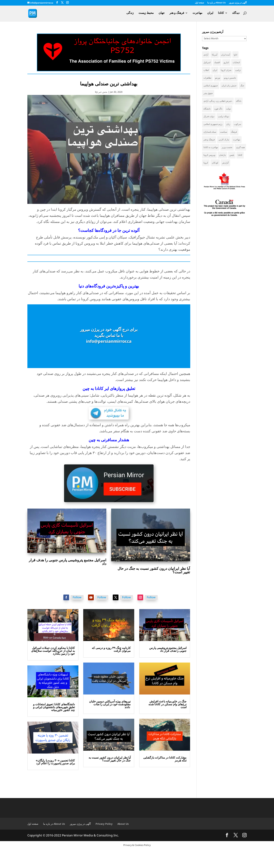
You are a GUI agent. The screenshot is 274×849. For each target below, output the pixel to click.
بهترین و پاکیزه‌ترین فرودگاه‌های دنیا (109, 286)
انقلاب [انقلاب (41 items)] (206, 70)
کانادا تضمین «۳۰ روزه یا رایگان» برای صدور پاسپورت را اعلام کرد (55, 761)
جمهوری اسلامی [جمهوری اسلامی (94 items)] (210, 85)
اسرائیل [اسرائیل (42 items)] (206, 62)
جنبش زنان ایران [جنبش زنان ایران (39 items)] (229, 85)
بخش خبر (102, 91)
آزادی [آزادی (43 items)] (205, 54)
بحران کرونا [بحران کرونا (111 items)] (226, 70)
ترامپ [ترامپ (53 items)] (238, 70)
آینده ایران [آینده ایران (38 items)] (225, 54)
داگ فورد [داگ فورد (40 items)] (218, 108)
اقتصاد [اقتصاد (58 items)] (217, 62)
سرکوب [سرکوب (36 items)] (237, 124)
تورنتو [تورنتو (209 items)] (217, 77)
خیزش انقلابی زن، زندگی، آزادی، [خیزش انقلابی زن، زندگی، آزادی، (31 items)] (217, 100)
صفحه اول (199, 3)
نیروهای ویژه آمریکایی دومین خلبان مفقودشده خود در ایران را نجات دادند (110, 704)
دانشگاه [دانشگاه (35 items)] (206, 108)
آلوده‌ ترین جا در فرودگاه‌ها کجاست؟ (108, 230)
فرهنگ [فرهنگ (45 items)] (234, 131)
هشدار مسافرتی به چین (109, 440)
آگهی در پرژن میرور (238, 3)
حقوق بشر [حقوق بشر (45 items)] (208, 93)
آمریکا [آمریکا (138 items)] (214, 54)
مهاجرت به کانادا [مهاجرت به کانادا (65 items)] (210, 147)
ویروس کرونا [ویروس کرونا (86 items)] (209, 154)
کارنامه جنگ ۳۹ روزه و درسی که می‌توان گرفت (111, 649)
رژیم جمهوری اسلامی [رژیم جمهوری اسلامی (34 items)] (212, 124)
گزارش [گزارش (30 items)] (225, 162)
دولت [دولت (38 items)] (228, 108)
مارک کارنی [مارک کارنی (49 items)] (224, 139)
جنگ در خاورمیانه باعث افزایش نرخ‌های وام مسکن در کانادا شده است (167, 704)
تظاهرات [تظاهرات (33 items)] (207, 77)
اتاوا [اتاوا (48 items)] (235, 54)
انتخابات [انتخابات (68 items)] (236, 62)
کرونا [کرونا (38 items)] (205, 162)
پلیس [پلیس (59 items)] (231, 154)
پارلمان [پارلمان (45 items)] (222, 154)
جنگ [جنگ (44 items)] (242, 85)
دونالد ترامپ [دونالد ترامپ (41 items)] (223, 116)
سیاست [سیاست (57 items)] (223, 131)
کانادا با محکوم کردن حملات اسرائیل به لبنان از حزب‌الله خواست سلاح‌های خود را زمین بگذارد (53, 651)
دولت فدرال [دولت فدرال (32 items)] (208, 116)
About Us (123, 823)
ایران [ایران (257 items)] (215, 70)
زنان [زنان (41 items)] (228, 124)
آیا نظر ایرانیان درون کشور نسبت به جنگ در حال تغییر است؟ (154, 570)
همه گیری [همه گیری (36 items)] (240, 147)
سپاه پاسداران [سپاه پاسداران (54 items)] (209, 131)
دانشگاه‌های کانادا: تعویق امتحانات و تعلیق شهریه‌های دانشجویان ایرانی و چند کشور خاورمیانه (54, 707)
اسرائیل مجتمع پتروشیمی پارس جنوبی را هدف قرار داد (67, 562)
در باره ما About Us (216, 3)
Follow (77, 597)
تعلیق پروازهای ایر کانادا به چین (109, 388)
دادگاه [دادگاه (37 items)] (238, 100)
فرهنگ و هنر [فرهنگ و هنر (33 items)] (209, 139)
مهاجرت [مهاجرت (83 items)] (236, 139)
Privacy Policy (104, 823)
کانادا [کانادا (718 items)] (240, 154)
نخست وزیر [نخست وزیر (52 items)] (227, 147)
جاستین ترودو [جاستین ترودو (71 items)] (230, 77)
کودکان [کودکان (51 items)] (215, 162)
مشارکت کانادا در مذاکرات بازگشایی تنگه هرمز (164, 759)
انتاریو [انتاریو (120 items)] (226, 62)
